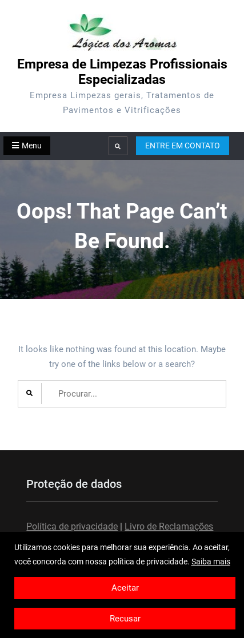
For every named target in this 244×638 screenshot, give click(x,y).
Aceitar (125, 588)
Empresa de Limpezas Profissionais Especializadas (122, 71)
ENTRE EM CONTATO (182, 145)
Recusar (125, 618)
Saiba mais (210, 561)
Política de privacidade (72, 526)
